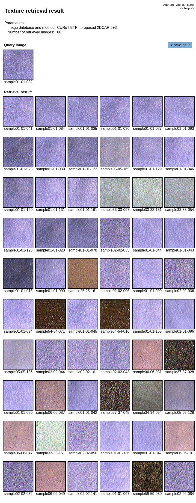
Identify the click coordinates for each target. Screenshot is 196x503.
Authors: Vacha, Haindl (178, 4)
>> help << (187, 8)
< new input (180, 45)
